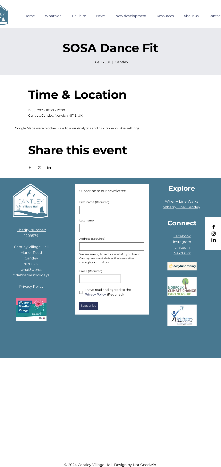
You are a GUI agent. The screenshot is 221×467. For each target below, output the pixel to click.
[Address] (110, 246)
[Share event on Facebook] (30, 167)
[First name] (110, 210)
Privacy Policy (31, 286)
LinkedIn (182, 247)
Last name (86, 220)
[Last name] (110, 228)
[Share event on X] (39, 167)
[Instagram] (213, 233)
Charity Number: (31, 230)
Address (92, 239)
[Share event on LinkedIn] (49, 167)
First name (94, 202)
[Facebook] (213, 227)
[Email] (99, 279)
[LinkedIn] (213, 240)
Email (90, 271)
